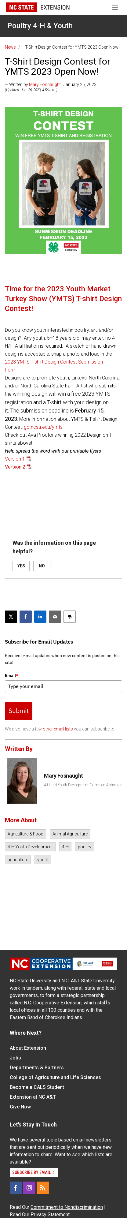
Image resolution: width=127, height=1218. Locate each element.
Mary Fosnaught (45, 84)
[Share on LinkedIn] (40, 617)
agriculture (18, 859)
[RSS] (43, 1188)
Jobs (15, 1058)
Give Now (20, 1107)
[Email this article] (55, 617)
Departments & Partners (37, 1067)
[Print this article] (70, 617)
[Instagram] (29, 1188)
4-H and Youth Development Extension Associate (83, 785)
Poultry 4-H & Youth (40, 25)
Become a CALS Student (37, 1087)
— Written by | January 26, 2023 (50, 84)
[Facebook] (16, 1188)
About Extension (28, 1048)
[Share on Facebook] (26, 617)
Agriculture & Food (25, 833)
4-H (65, 846)
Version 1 (15, 459)
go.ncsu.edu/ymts (43, 427)
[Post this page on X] (11, 617)
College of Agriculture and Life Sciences (55, 1077)
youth (42, 859)
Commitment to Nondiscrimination (67, 1207)
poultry (84, 846)
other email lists (58, 729)
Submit (19, 710)
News (10, 47)
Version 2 (15, 467)
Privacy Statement (50, 1214)
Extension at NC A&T (33, 1097)
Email (11, 675)
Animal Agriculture (70, 833)
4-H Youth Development (30, 846)
